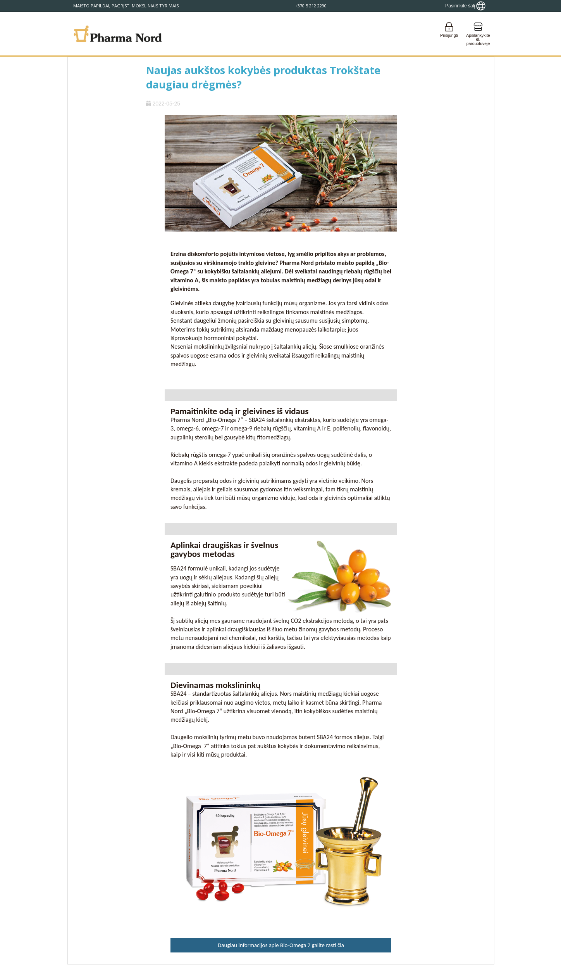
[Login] (449, 34)
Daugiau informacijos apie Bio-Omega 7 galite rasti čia (281, 945)
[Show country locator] (465, 6)
